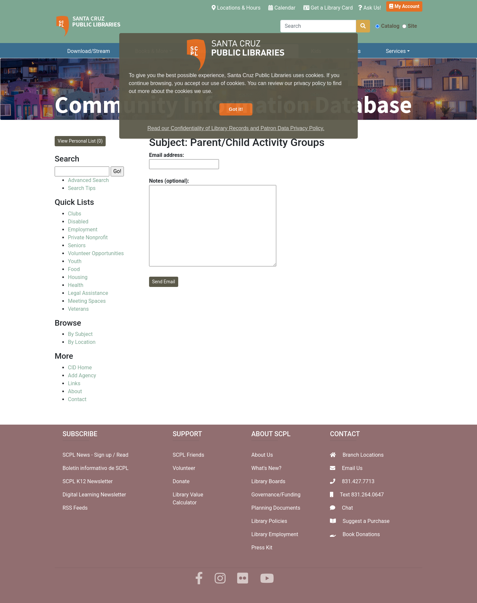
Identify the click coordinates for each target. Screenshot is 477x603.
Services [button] (396, 51)
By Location (81, 342)
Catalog (387, 26)
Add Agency (82, 375)
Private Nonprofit (88, 237)
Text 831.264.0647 (362, 494)
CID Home (80, 367)
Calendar (281, 8)
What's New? (266, 468)
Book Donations (361, 534)
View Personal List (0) (80, 141)
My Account (404, 6)
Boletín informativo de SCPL (96, 468)
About (75, 391)
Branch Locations (363, 455)
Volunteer (184, 468)
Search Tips (81, 188)
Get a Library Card (328, 8)
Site (409, 26)
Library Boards (268, 481)
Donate (181, 481)
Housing (77, 277)
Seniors (77, 245)
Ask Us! (369, 8)
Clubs (74, 213)
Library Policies (269, 521)
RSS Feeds (75, 508)
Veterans (78, 309)
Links (74, 383)
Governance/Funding (275, 494)
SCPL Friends (188, 455)
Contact (77, 399)
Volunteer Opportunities (96, 253)
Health (75, 285)
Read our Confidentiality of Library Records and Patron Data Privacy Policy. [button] (235, 128)
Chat (347, 508)
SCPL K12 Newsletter (88, 481)
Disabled (78, 221)
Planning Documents (275, 508)
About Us (262, 455)
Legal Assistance (88, 293)
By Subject (80, 334)
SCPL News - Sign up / (90, 455)
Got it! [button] (236, 109)
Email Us (352, 468)
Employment (82, 229)
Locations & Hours (237, 7)
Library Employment (274, 534)
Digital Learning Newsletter (94, 494)
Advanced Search (88, 180)
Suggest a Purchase (366, 521)
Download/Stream (88, 51)
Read (122, 455)
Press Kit (262, 547)
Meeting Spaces (87, 301)
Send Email (163, 281)
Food (74, 269)
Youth (74, 261)
